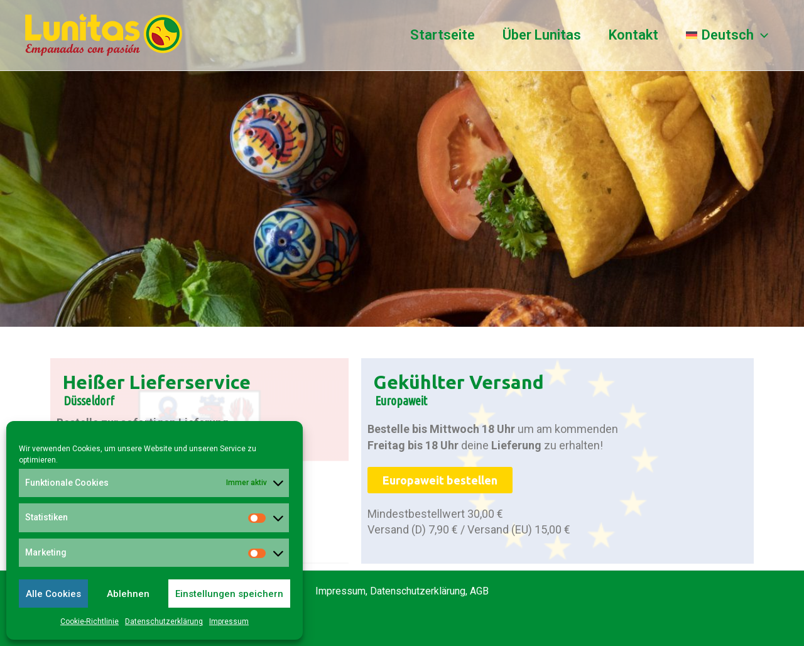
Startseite (442, 35)
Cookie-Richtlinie (89, 621)
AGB (479, 591)
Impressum (229, 621)
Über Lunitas (542, 35)
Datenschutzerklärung (164, 621)
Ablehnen (128, 593)
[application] (761, 35)
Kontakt (633, 35)
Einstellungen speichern (229, 593)
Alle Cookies (53, 593)
